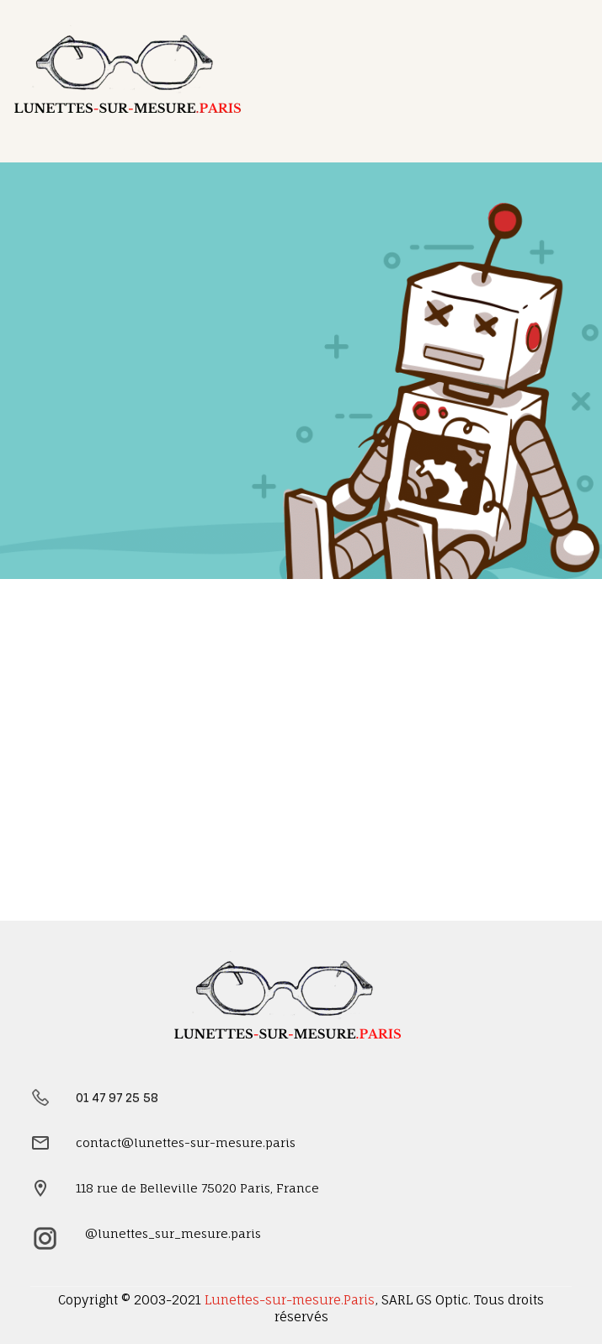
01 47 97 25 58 (117, 1097)
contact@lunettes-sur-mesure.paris (186, 1142)
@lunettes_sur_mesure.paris (173, 1233)
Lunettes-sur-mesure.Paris (290, 1300)
